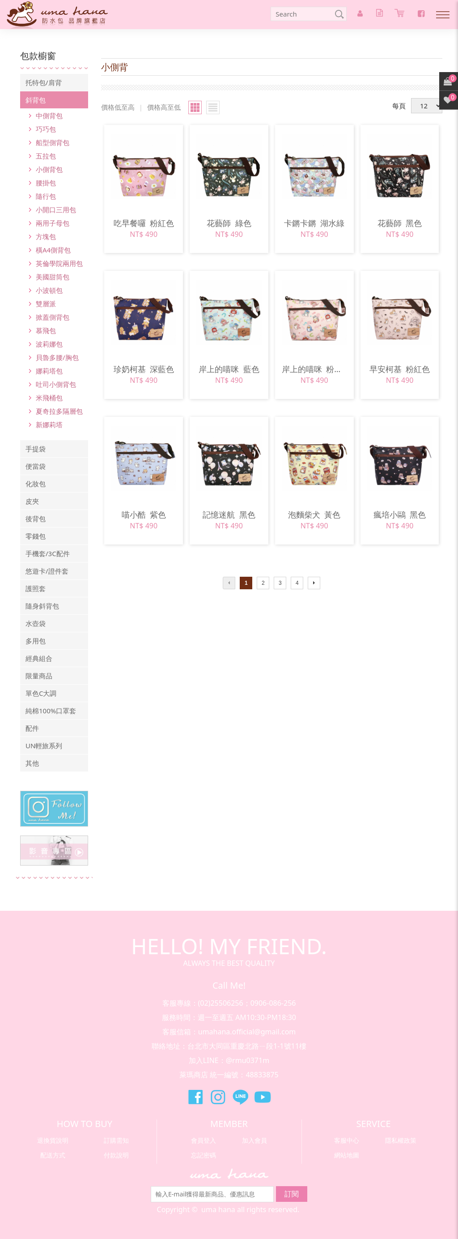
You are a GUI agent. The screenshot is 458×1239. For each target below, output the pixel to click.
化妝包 (35, 483)
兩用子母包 (52, 223)
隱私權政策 (400, 1140)
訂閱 (291, 1194)
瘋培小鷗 (399, 514)
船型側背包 (52, 142)
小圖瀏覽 (213, 107)
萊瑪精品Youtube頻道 (262, 1097)
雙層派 (46, 303)
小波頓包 (49, 290)
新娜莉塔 (49, 424)
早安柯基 (399, 369)
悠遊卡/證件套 (46, 570)
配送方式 (52, 1155)
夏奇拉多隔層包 (59, 411)
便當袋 (35, 466)
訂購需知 (116, 1140)
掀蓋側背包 (52, 317)
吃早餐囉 (144, 223)
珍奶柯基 (144, 369)
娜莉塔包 (49, 370)
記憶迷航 (229, 514)
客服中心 (346, 1140)
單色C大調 (40, 693)
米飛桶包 (49, 397)
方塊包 (46, 236)
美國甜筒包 (52, 276)
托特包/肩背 (43, 82)
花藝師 (229, 223)
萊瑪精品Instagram (218, 1097)
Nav (443, 14)
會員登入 (203, 1140)
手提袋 (35, 448)
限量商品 (38, 675)
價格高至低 (164, 107)
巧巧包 (46, 128)
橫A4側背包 (53, 249)
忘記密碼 (203, 1155)
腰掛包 (46, 182)
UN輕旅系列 (43, 745)
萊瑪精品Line (240, 1097)
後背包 (35, 518)
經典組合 (38, 658)
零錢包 (35, 536)
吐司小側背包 (56, 384)
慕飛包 (46, 330)
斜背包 (35, 99)
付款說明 (116, 1155)
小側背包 (49, 169)
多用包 (35, 640)
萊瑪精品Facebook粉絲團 (195, 1097)
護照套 (35, 588)
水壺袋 (35, 623)
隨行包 (46, 196)
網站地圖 (346, 1155)
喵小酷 (144, 514)
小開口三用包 (56, 209)
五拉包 (46, 155)
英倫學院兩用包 (59, 263)
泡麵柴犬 (314, 514)
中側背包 (49, 115)
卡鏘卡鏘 (314, 223)
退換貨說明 (52, 1140)
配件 (32, 728)
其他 (32, 763)
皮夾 (32, 501)
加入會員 (254, 1140)
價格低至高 (118, 107)
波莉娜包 (49, 343)
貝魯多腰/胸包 (57, 357)
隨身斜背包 (42, 605)
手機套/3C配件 (47, 553)
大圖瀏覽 (195, 107)
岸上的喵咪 (229, 369)
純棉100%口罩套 (50, 710)
